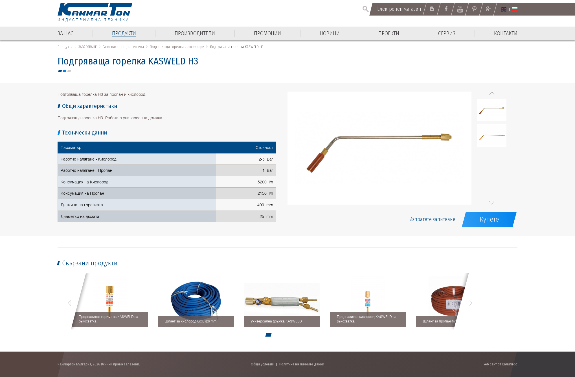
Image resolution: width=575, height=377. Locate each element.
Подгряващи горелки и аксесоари (177, 47)
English (503, 9)
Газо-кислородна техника (123, 47)
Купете (489, 219)
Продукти (65, 47)
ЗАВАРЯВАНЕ (87, 47)
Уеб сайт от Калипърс (500, 364)
